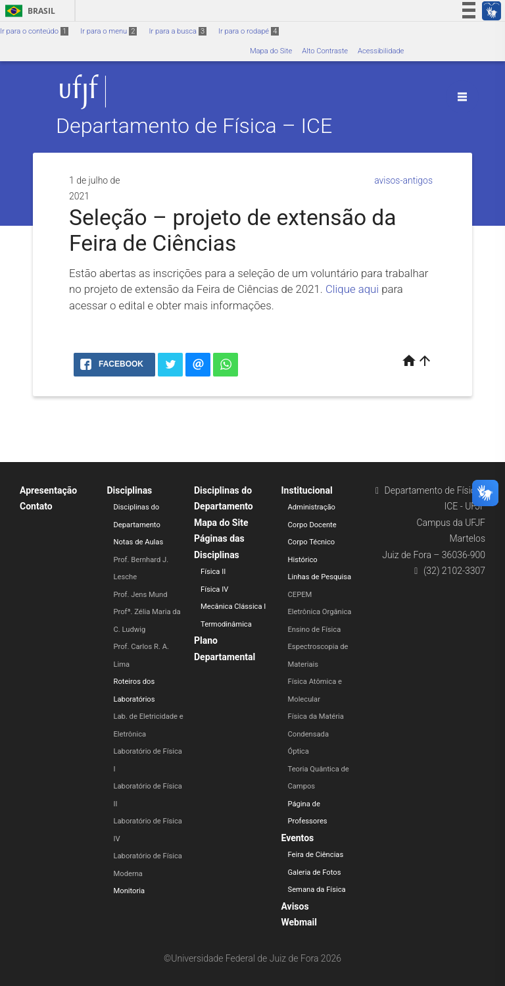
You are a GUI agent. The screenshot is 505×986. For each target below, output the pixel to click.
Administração (311, 507)
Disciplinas (130, 490)
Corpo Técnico (311, 542)
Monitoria (129, 891)
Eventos (297, 838)
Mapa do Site (271, 51)
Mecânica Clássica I (233, 606)
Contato (36, 506)
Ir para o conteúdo (34, 31)
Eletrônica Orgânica (320, 612)
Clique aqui (352, 289)
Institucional (307, 490)
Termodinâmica (226, 624)
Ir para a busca (177, 31)
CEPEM (300, 594)
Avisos (295, 906)
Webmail (299, 922)
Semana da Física (317, 889)
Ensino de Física (314, 629)
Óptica (298, 751)
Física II (213, 571)
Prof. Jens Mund (141, 594)
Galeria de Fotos (314, 872)
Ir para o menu (108, 31)
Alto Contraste (325, 51)
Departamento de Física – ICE (194, 126)
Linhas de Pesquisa (320, 577)
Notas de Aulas (139, 542)
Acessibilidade (381, 51)
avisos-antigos (403, 180)
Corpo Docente (312, 525)
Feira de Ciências (316, 854)
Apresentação (48, 490)
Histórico (303, 560)
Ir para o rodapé (248, 31)
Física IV (214, 589)
